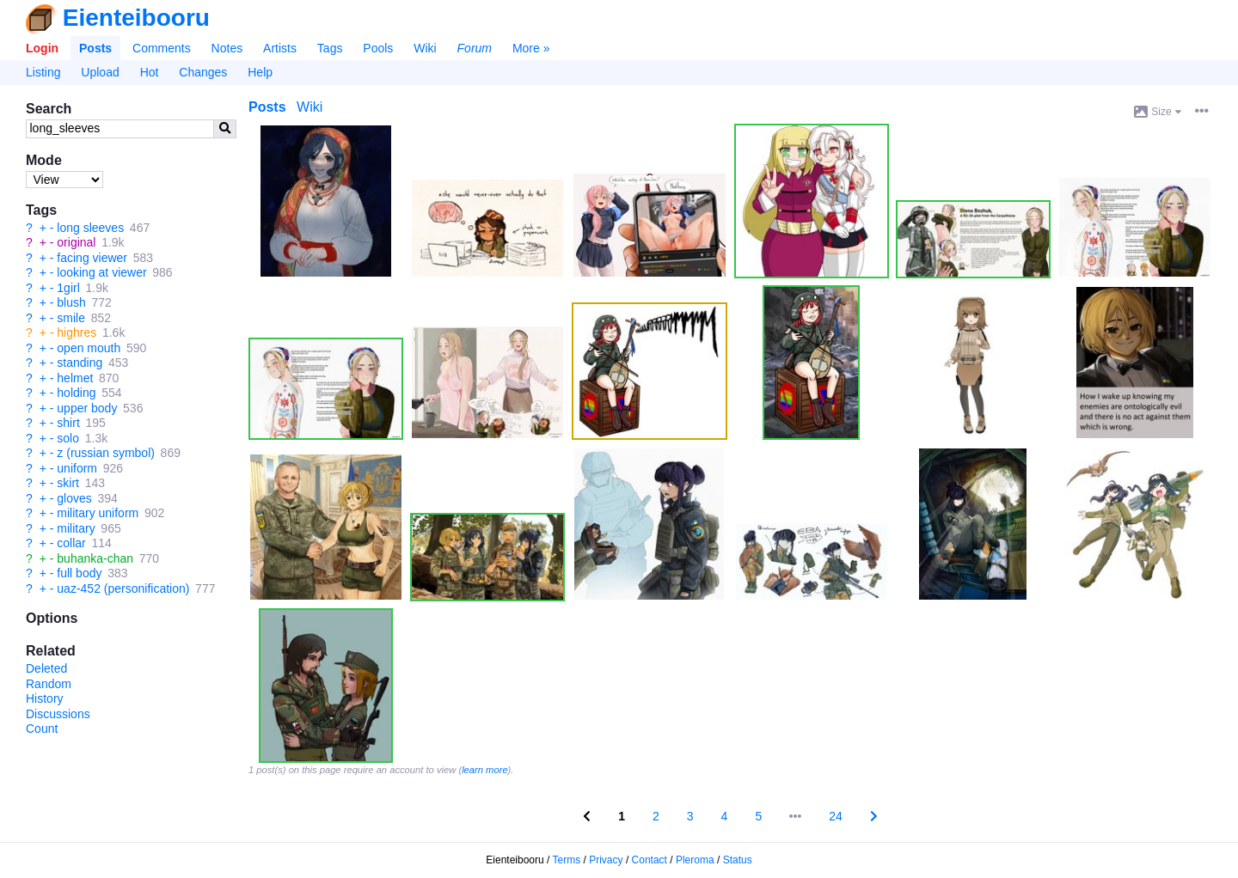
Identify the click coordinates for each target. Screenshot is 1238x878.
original (76, 242)
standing (79, 362)
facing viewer (92, 258)
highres (76, 332)
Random (48, 684)
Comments (161, 48)
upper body (87, 408)
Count (42, 728)
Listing (43, 72)
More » (531, 48)
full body (79, 573)
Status (737, 860)
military (76, 528)
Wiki (425, 48)
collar (71, 543)
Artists (280, 48)
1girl (68, 288)
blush (71, 302)
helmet (75, 378)
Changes (203, 72)
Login (42, 48)
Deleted (46, 668)
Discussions (58, 714)
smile (71, 318)
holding (76, 392)
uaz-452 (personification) (123, 588)
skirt (68, 483)
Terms (567, 860)
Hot (149, 72)
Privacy (605, 860)
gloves (74, 498)
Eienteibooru (136, 17)
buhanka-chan (95, 558)
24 (836, 816)
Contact (649, 860)
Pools (378, 48)
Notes (227, 48)
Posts (95, 48)
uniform (77, 468)
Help (260, 72)
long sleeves (90, 228)
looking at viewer (101, 272)
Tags (330, 48)
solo (68, 438)
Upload (100, 72)
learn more (484, 770)
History (45, 698)
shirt (68, 423)
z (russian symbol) (106, 453)
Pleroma (695, 860)
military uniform (97, 513)
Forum (474, 48)
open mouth (88, 348)
